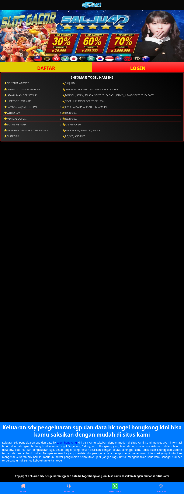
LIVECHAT (161, 488)
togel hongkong (67, 442)
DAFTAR (46, 68)
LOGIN (137, 68)
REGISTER (69, 488)
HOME (23, 488)
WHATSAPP (115, 488)
